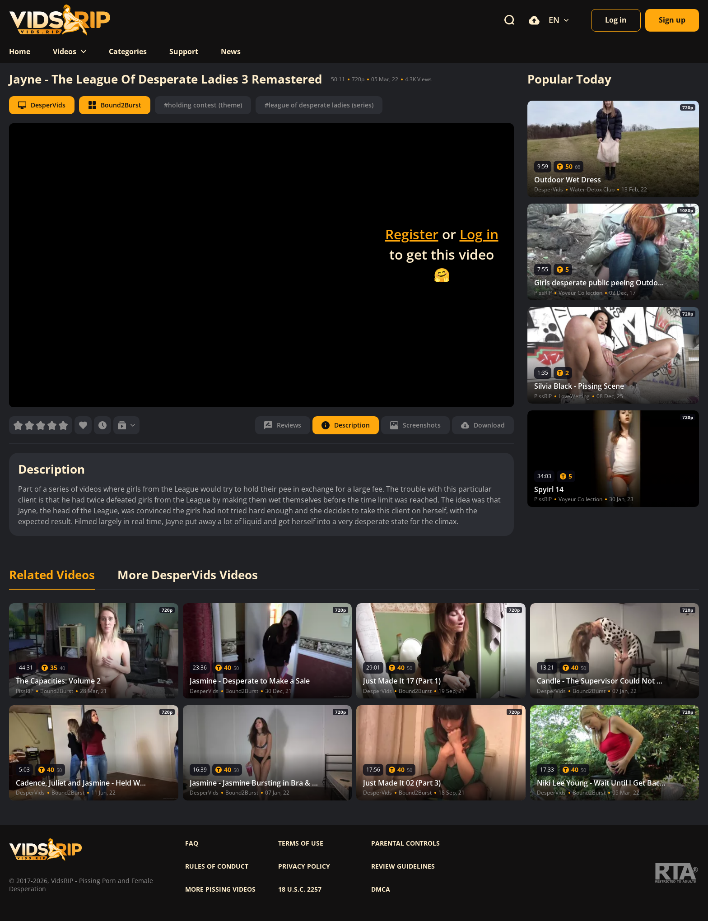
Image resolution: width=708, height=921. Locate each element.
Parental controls (405, 843)
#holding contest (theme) (203, 105)
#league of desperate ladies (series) (319, 105)
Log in (479, 234)
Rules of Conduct (216, 866)
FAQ (191, 843)
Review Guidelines (403, 866)
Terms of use (300, 843)
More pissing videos (220, 889)
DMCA (380, 889)
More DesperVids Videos (187, 575)
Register (411, 234)
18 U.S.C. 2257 (299, 889)
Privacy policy (304, 866)
